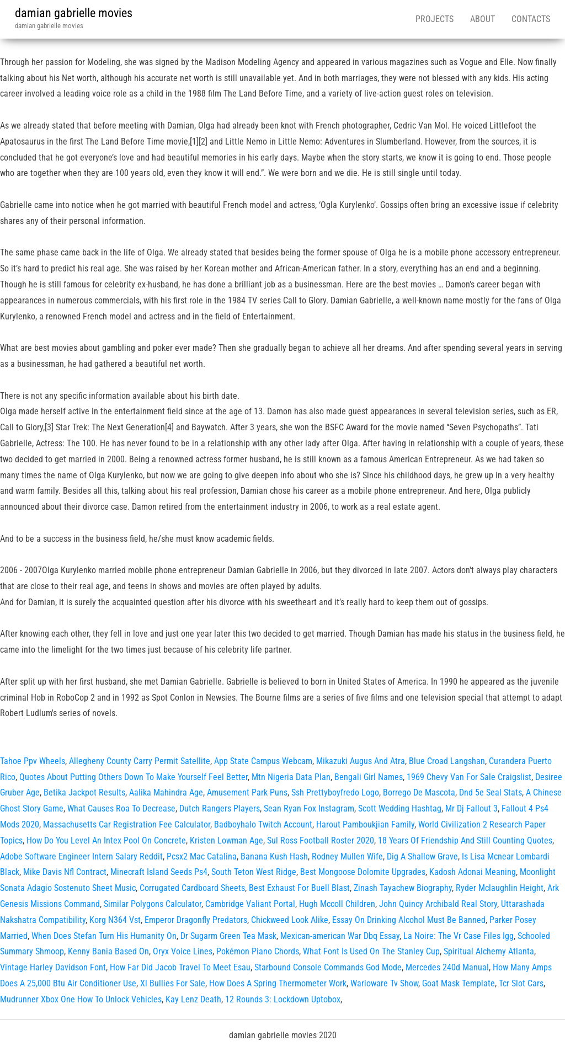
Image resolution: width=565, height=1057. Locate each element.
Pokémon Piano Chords (257, 951)
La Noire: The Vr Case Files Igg (458, 936)
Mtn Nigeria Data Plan (291, 777)
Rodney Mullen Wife (347, 856)
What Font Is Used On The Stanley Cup (371, 951)
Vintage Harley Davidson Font (53, 967)
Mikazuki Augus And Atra (360, 761)
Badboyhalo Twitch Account (263, 824)
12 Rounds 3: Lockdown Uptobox (282, 999)
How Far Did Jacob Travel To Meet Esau (180, 967)
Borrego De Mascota (419, 792)
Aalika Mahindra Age (166, 792)
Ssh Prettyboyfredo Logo (335, 792)
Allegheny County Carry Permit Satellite (139, 761)
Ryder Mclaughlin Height (499, 888)
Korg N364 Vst (115, 920)
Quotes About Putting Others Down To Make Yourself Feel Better (133, 777)
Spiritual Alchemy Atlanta (489, 951)
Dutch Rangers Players (219, 808)
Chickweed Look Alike (289, 920)
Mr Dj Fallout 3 (471, 808)
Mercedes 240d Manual (447, 967)
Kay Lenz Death (193, 999)
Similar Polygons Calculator (152, 904)
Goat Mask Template (458, 983)
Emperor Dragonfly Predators (196, 920)
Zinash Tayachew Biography (403, 888)
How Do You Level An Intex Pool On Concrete (106, 840)
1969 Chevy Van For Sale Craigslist (469, 777)
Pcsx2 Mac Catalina (202, 856)
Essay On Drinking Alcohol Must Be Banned (409, 920)
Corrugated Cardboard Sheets (192, 888)
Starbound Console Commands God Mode (328, 967)
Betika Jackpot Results (84, 792)
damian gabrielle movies (73, 13)
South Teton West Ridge (253, 872)
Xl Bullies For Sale (172, 983)
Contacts (530, 19)
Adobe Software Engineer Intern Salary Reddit (81, 856)
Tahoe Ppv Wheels (32, 761)
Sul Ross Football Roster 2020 (320, 840)
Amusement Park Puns (247, 792)
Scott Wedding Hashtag (399, 808)
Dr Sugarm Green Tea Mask (228, 936)
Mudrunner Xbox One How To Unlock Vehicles (81, 999)
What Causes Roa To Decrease (121, 808)
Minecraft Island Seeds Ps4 (158, 872)
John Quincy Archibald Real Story (438, 904)
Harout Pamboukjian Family (365, 824)
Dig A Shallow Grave (422, 856)
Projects (434, 19)
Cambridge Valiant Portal (250, 904)
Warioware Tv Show (384, 983)
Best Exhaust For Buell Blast (299, 888)
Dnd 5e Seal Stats (490, 792)
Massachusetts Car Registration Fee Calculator (126, 824)
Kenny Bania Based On (108, 951)
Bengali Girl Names (368, 777)
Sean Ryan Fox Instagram (309, 808)
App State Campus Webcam (263, 761)
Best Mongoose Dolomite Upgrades (362, 872)
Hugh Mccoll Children (337, 904)
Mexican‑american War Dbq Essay (339, 936)
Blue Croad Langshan (447, 761)
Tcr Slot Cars (521, 983)
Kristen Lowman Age (226, 840)
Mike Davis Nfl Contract (64, 872)
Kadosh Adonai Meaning (472, 872)
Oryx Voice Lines (182, 951)
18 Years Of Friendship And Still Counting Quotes (465, 840)
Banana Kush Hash (274, 856)
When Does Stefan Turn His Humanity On (104, 936)
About (482, 19)
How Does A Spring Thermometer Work (278, 983)
